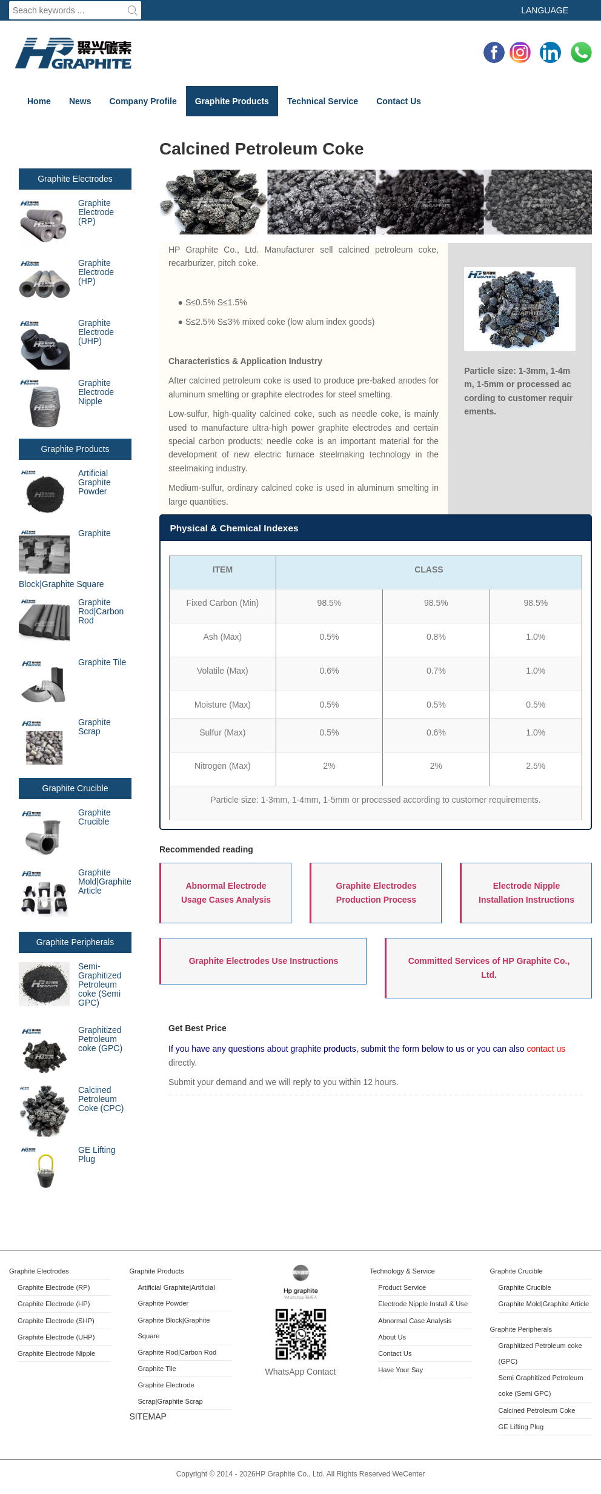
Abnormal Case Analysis (414, 1320)
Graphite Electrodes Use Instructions (264, 961)
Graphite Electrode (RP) (96, 212)
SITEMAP (147, 1416)
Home (39, 101)
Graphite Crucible (75, 788)
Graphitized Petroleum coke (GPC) (100, 1039)
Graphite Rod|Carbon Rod (101, 611)
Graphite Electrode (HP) (96, 272)
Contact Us (398, 101)
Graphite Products (232, 101)
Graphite (151, 1320)
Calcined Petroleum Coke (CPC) (71, 1111)
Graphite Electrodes (75, 179)
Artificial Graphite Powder (65, 494)
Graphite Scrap (94, 726)
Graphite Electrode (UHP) (66, 344)
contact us (545, 1049)
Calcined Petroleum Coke (537, 1410)
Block (173, 1320)
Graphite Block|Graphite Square (65, 559)
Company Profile (142, 101)
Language (544, 10)
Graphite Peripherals (75, 942)
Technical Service (322, 101)
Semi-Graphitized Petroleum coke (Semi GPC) (70, 985)
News (80, 101)
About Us (392, 1337)
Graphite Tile (102, 662)
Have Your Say (400, 1369)
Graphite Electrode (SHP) (56, 1320)
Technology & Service (402, 1271)
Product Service (402, 1287)
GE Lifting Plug (96, 1154)
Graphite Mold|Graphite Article (75, 893)
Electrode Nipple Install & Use (423, 1303)
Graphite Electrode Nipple (66, 404)
